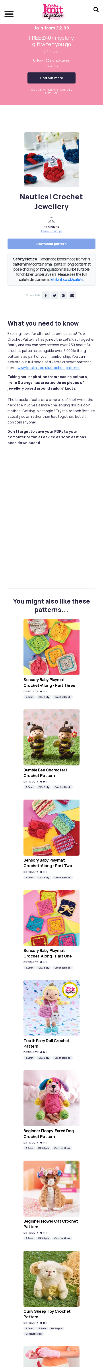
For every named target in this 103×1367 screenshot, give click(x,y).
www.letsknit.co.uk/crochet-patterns (48, 367)
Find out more (51, 78)
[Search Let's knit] (96, 15)
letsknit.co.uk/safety (66, 279)
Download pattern (51, 243)
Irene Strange (51, 231)
